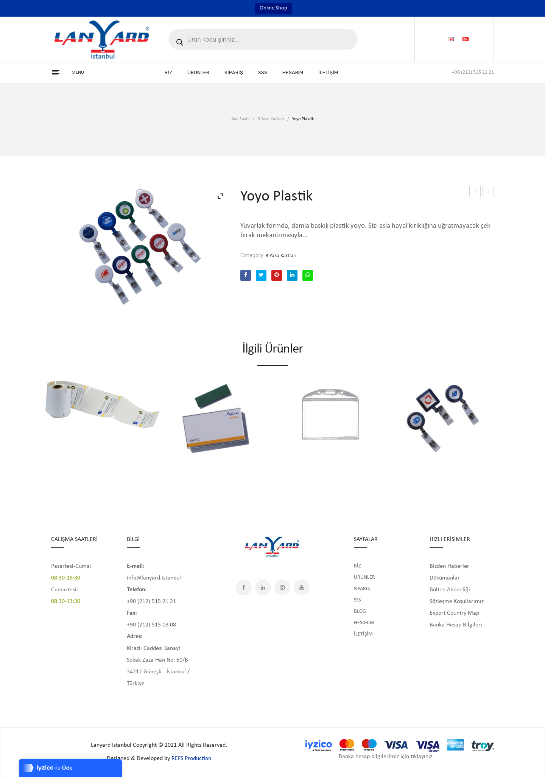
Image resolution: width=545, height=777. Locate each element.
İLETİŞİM (363, 634)
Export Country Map (454, 613)
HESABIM (364, 623)
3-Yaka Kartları (271, 119)
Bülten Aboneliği (450, 590)
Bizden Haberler (449, 566)
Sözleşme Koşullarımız (457, 601)
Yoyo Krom (475, 192)
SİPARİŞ (362, 589)
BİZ (357, 566)
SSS (357, 600)
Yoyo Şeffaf (488, 192)
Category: (252, 255)
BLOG (360, 611)
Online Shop (273, 8)
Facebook (244, 587)
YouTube (302, 587)
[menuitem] (168, 72)
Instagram (282, 587)
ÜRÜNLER (364, 577)
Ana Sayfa (240, 119)
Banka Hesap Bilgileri (456, 625)
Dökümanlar (445, 578)
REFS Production (191, 758)
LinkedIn (263, 587)
